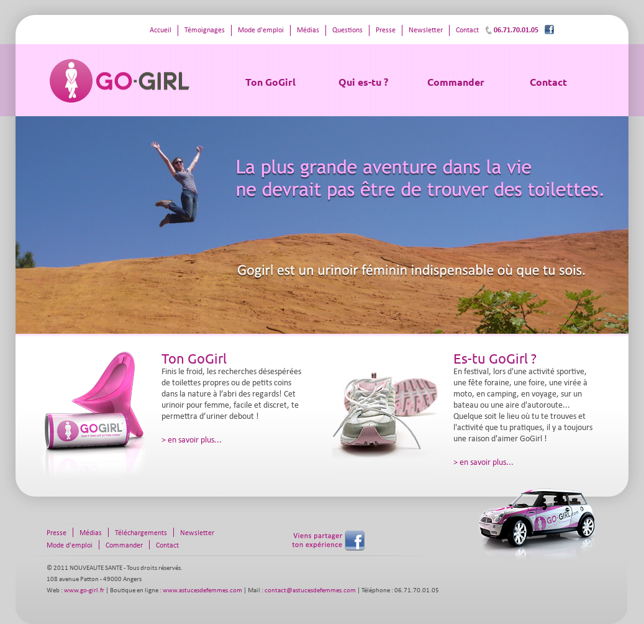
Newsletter (426, 30)
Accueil (160, 30)
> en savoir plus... (191, 440)
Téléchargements (141, 533)
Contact (548, 81)
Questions (347, 30)
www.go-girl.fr (84, 590)
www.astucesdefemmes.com (202, 590)
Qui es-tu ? (363, 81)
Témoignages (204, 30)
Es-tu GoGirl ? (495, 358)
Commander (455, 81)
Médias (308, 30)
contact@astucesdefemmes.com (310, 590)
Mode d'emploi (261, 30)
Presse (386, 30)
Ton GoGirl (270, 81)
